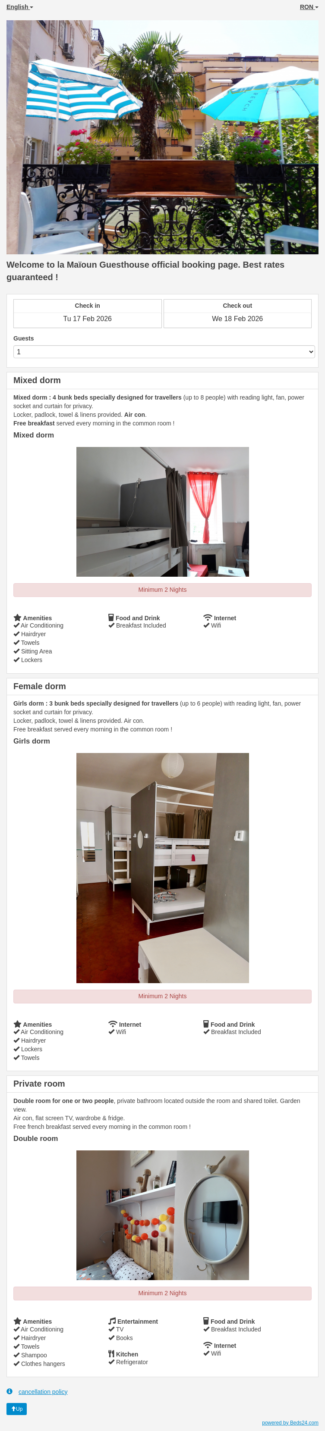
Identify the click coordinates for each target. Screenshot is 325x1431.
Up (16, 1409)
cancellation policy (37, 1391)
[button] (29, 137)
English (19, 6)
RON (309, 6)
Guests (23, 338)
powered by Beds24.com (290, 1423)
